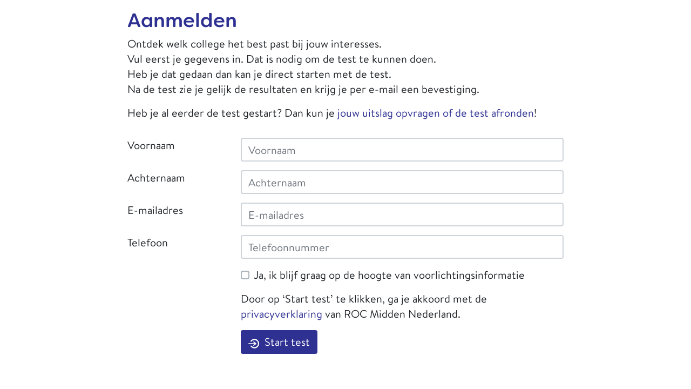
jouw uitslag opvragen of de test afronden (435, 112)
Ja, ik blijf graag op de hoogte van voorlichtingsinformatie (389, 274)
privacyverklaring (281, 313)
